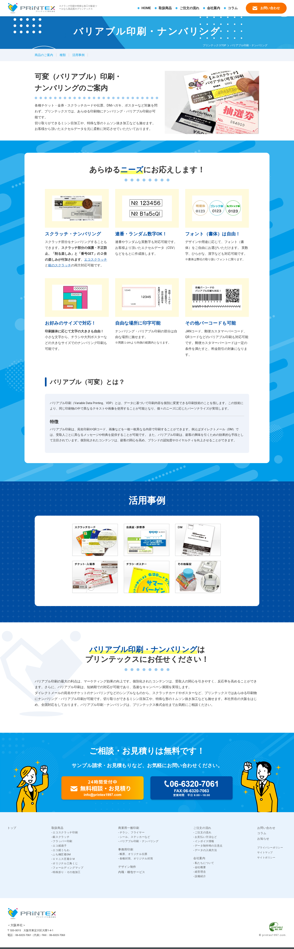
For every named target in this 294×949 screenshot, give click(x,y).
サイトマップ (265, 852)
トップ (11, 827)
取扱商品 (165, 8)
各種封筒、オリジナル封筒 (136, 858)
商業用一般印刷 (128, 827)
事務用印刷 (125, 849)
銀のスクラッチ (59, 265)
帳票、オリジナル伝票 (133, 854)
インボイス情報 (204, 841)
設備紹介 (200, 876)
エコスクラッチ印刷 (65, 832)
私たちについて (204, 862)
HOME (146, 8)
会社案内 (213, 8)
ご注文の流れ (189, 8)
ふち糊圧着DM (62, 854)
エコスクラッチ (95, 259)
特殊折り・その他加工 (66, 872)
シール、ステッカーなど (135, 836)
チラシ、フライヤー (132, 832)
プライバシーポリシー (270, 847)
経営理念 (200, 871)
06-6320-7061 (23, 935)
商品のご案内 (44, 55)
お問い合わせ (266, 8)
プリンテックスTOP (214, 45)
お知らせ (263, 838)
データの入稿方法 (206, 850)
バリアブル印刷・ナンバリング (139, 841)
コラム (233, 8)
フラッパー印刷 (62, 841)
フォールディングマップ (68, 867)
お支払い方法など (206, 836)
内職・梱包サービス (131, 872)
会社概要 (200, 867)
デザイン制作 (127, 866)
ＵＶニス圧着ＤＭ (64, 858)
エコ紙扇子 (60, 845)
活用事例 (78, 55)
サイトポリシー (266, 857)
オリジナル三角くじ (65, 863)
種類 (63, 55)
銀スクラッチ (61, 836)
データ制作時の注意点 (209, 845)
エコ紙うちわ (61, 850)
